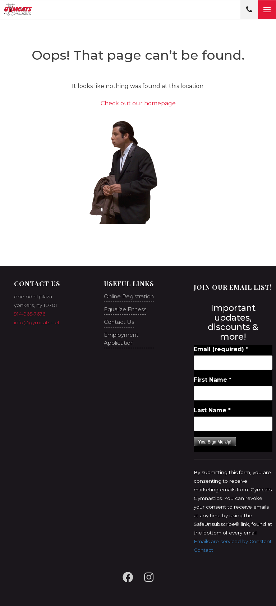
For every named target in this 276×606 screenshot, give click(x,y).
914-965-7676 (29, 314)
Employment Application (121, 338)
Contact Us (119, 321)
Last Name (212, 410)
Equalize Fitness (125, 309)
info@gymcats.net (37, 322)
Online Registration (129, 296)
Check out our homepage (138, 103)
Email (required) (221, 349)
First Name (212, 379)
